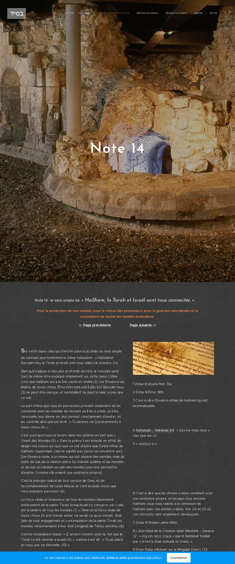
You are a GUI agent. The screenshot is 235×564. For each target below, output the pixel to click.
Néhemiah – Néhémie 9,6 (155, 430)
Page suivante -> (143, 325)
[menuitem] (173, 13)
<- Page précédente (95, 325)
